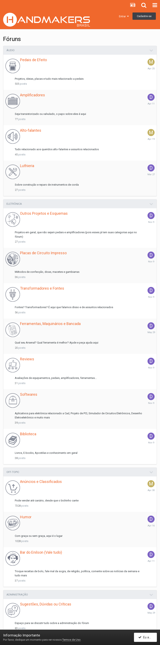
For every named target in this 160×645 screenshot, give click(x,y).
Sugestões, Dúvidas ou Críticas (45, 604)
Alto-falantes (30, 130)
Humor (25, 517)
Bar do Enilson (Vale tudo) (41, 552)
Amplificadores (32, 95)
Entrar (124, 16)
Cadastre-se (144, 16)
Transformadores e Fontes (42, 288)
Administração (17, 594)
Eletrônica (14, 203)
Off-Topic (12, 472)
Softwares (28, 394)
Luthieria (27, 166)
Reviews (27, 359)
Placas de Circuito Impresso (43, 253)
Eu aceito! (147, 637)
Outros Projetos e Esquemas (44, 213)
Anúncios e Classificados (41, 481)
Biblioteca (28, 434)
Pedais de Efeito (33, 60)
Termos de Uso (71, 639)
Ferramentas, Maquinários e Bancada (50, 323)
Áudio (10, 50)
